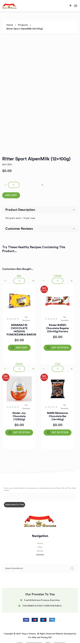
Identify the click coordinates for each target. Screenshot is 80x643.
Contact (40, 555)
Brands (40, 551)
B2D (19, 276)
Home (9, 25)
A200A (19, 364)
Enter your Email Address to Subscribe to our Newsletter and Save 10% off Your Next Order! (40, 489)
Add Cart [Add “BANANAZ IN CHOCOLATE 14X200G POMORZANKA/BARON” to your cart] (21, 348)
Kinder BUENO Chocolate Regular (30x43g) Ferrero (57, 328)
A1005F (58, 276)
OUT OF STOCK (60, 348)
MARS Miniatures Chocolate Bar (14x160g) (57, 416)
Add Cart (11, 195)
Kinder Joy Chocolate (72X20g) (19, 416)
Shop (40, 547)
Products (23, 25)
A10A (57, 364)
